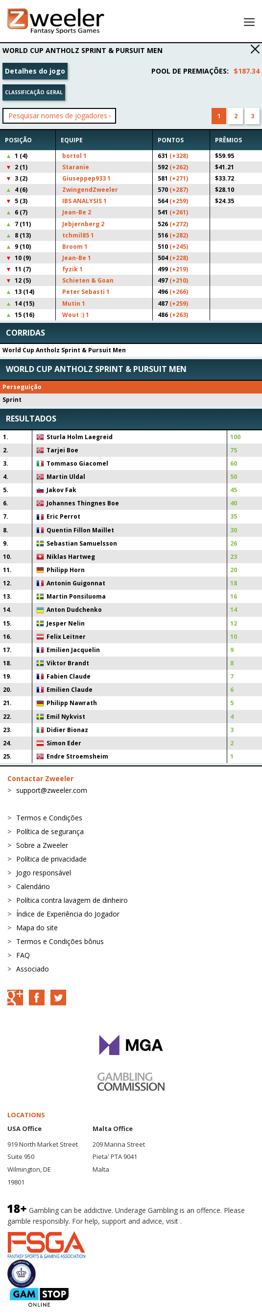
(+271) (178, 178)
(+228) (178, 258)
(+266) (178, 292)
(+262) (178, 167)
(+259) (178, 201)
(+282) (178, 235)
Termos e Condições (49, 817)
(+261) (178, 212)
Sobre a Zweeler (42, 845)
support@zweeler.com (51, 790)
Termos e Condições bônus (60, 941)
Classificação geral (34, 92)
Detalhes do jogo (35, 71)
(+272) (178, 224)
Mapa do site (37, 927)
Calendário (33, 886)
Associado (32, 968)
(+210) (178, 280)
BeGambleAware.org (216, 1221)
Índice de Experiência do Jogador (67, 914)
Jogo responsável (43, 872)
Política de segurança (50, 831)
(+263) (178, 315)
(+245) (178, 246)
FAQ (23, 955)
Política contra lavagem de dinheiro (72, 900)
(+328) (178, 156)
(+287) (178, 189)
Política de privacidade (51, 859)
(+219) (178, 269)
